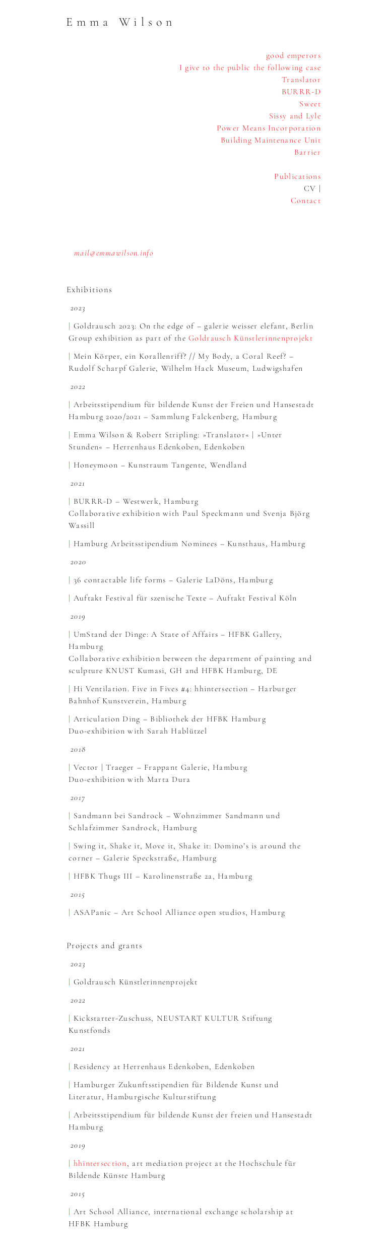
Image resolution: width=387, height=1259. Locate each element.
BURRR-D (301, 92)
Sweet (309, 104)
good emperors (293, 55)
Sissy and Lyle (295, 116)
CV (310, 188)
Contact (306, 200)
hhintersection (100, 1163)
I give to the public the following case (250, 67)
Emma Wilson (121, 22)
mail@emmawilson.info (113, 253)
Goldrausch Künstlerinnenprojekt (250, 338)
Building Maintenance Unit (271, 140)
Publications (297, 176)
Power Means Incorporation (269, 128)
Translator (301, 80)
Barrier (307, 152)
